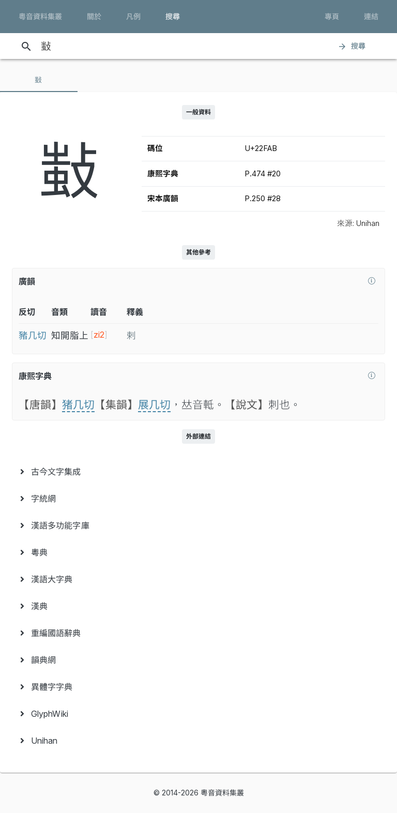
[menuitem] (198, 471)
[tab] (39, 79)
